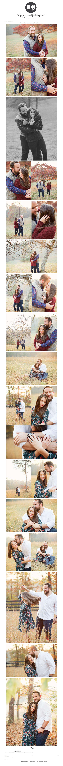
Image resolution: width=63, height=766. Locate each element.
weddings (24, 762)
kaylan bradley (28, 752)
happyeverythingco (23, 752)
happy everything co (17, 752)
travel (32, 762)
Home (32, 755)
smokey (32, 752)
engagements (42, 762)
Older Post (57, 755)
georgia (12, 752)
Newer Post (6, 755)
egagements (9, 752)
